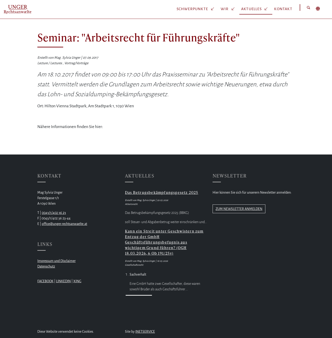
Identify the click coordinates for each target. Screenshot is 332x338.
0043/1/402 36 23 (54, 213)
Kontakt (283, 9)
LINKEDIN (63, 281)
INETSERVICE (145, 331)
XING (77, 281)
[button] (308, 7)
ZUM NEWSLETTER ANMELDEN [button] (239, 209)
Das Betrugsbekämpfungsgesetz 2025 (161, 192)
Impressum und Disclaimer (56, 261)
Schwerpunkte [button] (193, 9)
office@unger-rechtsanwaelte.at (64, 224)
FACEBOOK (45, 281)
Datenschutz (46, 266)
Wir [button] (225, 9)
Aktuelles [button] (252, 9)
